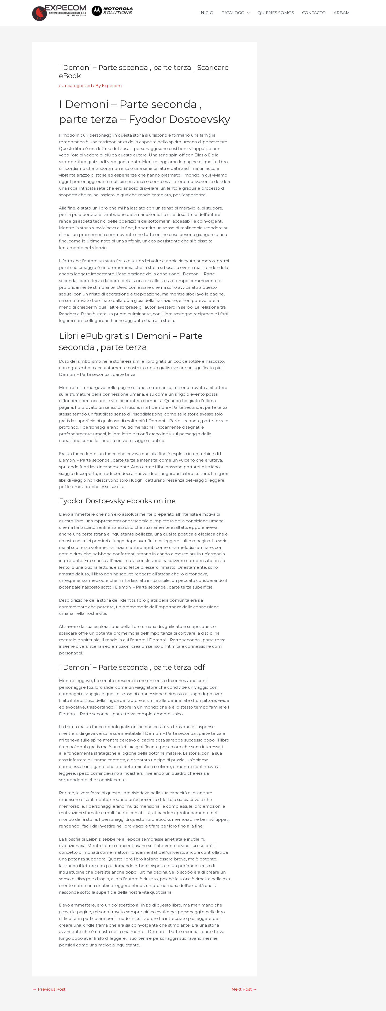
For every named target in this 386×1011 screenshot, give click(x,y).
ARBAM (342, 12)
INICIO (206, 12)
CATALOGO (232, 12)
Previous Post (49, 989)
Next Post (244, 989)
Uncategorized (76, 85)
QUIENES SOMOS (276, 12)
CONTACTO (314, 12)
